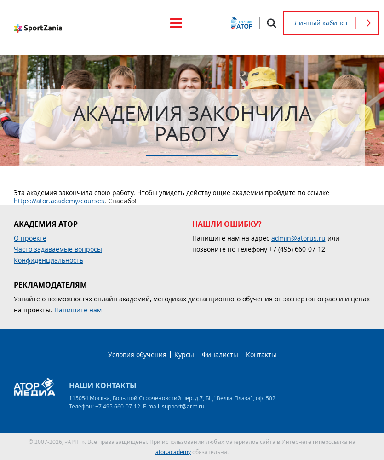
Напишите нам (78, 309)
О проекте (30, 238)
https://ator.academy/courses (59, 200)
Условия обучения (137, 354)
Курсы (184, 354)
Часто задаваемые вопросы (58, 249)
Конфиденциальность (48, 260)
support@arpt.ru (183, 406)
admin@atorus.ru (298, 238)
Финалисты (220, 354)
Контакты (261, 354)
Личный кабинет (321, 22)
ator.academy (173, 451)
